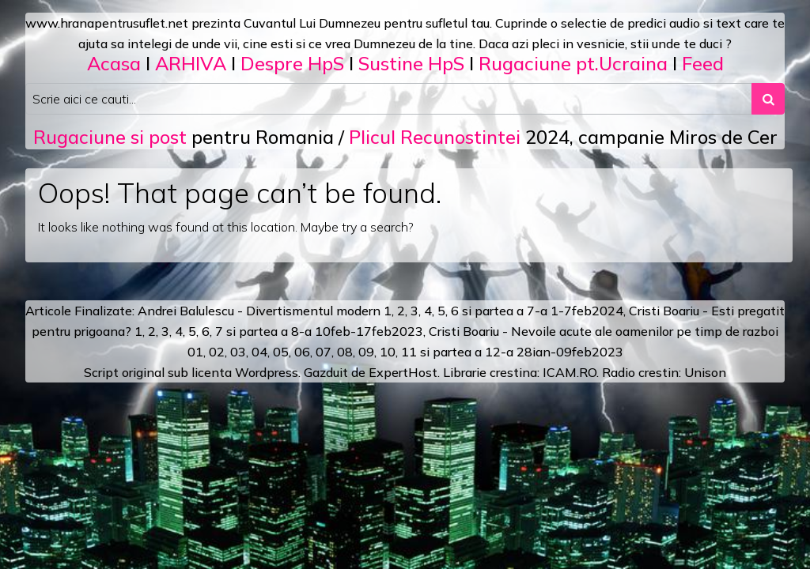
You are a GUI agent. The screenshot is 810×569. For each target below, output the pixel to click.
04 (259, 352)
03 (238, 352)
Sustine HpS (411, 63)
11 (409, 352)
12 (493, 352)
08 (345, 352)
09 (366, 352)
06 (302, 352)
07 (323, 352)
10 (388, 352)
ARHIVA (190, 63)
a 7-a (532, 310)
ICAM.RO (569, 372)
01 (195, 352)
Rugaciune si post (110, 137)
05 (281, 352)
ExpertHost (403, 372)
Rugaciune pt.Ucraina (573, 63)
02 (217, 352)
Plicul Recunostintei (434, 137)
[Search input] (388, 99)
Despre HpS (292, 63)
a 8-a (296, 331)
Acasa (114, 63)
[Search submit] (768, 99)
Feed (703, 63)
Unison (705, 372)
